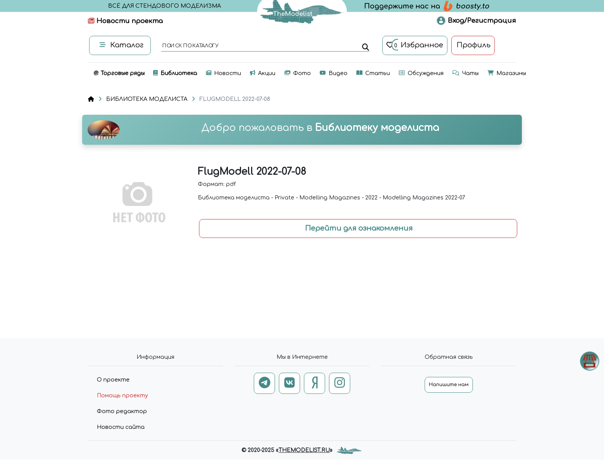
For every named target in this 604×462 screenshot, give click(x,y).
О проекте (113, 380)
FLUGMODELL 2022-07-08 (234, 99)
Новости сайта (121, 427)
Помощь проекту (122, 395)
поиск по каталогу (190, 46)
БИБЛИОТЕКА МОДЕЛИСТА (146, 99)
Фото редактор (122, 411)
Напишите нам (449, 384)
